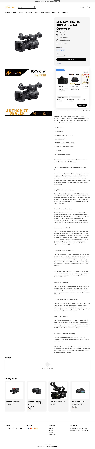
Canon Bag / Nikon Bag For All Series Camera (74, 88)
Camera (14, 12)
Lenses (20, 12)
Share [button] (58, 63)
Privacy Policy (46, 446)
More (59, 12)
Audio (53, 12)
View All (86, 72)
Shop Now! (56, 1)
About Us (50, 428)
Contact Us (50, 430)
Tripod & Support (28, 12)
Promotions (59, 47)
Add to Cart (71, 59)
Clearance (64, 12)
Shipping (50, 432)
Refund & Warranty (54, 446)
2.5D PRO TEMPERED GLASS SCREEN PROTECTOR (62, 89)
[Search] (35, 7)
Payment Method (52, 434)
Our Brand (7, 12)
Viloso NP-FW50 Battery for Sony (86, 87)
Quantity (58, 53)
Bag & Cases (48, 12)
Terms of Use (39, 446)
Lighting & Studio (39, 12)
